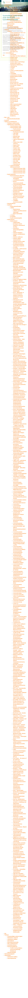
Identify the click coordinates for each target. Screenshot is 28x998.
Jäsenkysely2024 (11, 952)
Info (5, 933)
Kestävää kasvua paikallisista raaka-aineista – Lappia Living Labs (19, 424)
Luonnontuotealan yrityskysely (15, 28)
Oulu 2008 (15, 161)
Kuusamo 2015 (17, 150)
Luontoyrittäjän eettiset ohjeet (14, 936)
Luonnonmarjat (14, 9)
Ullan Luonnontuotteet (15, 104)
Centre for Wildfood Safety (19, 279)
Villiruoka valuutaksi (18, 873)
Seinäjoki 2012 (16, 155)
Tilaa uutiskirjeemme (12, 943)
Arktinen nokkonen (18, 237)
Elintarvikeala (10, 19)
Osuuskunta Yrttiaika (15, 85)
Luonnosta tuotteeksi (18, 600)
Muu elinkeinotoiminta (12, 26)
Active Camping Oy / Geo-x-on (17, 32)
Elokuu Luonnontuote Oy (16, 37)
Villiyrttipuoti (13, 108)
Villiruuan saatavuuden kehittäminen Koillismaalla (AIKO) (19, 876)
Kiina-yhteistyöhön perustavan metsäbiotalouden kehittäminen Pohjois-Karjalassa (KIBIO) (18, 445)
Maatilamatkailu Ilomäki (16, 76)
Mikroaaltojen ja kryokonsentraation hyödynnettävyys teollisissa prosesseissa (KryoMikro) (19, 683)
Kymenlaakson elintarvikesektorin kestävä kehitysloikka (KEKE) (20, 452)
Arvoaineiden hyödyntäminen (14, 22)
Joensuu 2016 (16, 149)
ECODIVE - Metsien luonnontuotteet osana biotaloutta (18, 282)
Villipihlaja (12, 107)
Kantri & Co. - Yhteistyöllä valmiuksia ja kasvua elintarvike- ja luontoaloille (19, 373)
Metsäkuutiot (16, 191)
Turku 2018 (16, 146)
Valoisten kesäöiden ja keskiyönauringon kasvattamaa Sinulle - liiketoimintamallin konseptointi (18, 847)
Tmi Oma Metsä (14, 101)
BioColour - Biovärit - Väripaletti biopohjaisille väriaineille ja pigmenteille (19, 268)
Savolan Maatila (14, 96)
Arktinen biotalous (17, 232)
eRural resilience (17, 308)
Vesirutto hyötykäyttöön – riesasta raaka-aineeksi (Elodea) (19, 866)
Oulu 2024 (15, 134)
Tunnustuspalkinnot (12, 946)
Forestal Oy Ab (14, 41)
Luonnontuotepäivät (15, 130)
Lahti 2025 (15, 133)
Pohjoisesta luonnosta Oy (16, 88)
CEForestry (16, 278)
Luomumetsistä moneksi (19, 491)
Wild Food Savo (17, 895)
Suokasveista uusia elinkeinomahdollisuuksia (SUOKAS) (19, 814)
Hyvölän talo (13, 50)
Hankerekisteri (10, 219)
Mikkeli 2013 (16, 153)
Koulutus (6, 120)
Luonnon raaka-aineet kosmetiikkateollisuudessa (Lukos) (19, 497)
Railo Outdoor (13, 91)
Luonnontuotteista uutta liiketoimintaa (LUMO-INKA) (19, 582)
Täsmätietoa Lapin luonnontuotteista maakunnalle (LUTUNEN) (19, 831)
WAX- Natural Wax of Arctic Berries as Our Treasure (18, 893)
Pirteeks (12, 86)
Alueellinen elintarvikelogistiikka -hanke (18, 230)
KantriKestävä (16, 387)
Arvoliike (15, 247)
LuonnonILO (16, 504)
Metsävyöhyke (13, 79)
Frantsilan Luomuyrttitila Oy (17, 42)
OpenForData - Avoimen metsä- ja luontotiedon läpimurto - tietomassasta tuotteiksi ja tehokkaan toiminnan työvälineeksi (19, 727)
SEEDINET (15, 777)
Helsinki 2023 (16, 136)
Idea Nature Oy (14, 51)
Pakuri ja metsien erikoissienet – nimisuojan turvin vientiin (19, 736)
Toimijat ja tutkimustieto (13, 123)
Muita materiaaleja (17, 213)
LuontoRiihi (13, 73)
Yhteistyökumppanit (9, 953)
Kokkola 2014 (16, 152)
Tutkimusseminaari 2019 (19, 169)
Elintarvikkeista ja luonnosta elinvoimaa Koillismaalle (18, 290)
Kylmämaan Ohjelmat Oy (16, 64)
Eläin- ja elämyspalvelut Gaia (17, 38)
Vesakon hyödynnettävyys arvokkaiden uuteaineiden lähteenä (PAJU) (19, 862)
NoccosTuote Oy (14, 82)
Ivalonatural (13, 54)
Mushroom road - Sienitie (19, 713)
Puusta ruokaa (16, 761)
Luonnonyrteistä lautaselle (19, 591)
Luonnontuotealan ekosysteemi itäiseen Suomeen (18, 520)
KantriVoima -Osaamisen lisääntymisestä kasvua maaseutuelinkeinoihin (19, 396)
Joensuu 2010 (16, 158)
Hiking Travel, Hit (14, 44)
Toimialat (6, 6)
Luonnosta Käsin (17, 593)
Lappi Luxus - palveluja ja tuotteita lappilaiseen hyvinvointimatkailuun (19, 462)
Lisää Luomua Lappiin (18, 470)
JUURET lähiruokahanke (19, 361)
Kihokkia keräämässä (18, 190)
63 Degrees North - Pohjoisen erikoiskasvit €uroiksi (19, 225)
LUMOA (12, 207)
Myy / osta (6, 117)
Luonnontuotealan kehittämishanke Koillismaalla (17, 930)
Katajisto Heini (13, 57)
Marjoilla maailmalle (18, 664)
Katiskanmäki (13, 58)
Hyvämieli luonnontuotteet (16, 48)
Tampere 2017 (16, 148)
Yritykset (6, 29)
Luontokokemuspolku (18, 180)
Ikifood (12, 53)
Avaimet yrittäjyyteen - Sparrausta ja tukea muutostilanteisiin (18, 255)
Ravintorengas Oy (14, 92)
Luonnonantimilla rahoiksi (19, 499)
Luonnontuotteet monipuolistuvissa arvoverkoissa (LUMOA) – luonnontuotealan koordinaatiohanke (19, 549)
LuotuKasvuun (16, 622)
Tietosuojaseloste (11, 958)
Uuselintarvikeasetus (15, 21)
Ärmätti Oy (13, 115)
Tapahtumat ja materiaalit (13, 124)
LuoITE (12, 69)
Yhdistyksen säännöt (12, 937)
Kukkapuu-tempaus (18, 193)
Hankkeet (9, 204)
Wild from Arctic (14, 113)
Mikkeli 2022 (16, 137)
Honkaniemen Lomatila (16, 45)
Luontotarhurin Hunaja (15, 75)
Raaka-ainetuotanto (12, 7)
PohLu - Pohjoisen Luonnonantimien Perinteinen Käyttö (17, 926)
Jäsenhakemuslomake (12, 942)
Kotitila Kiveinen (14, 60)
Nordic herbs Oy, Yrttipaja (16, 83)
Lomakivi (12, 67)
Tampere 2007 (16, 162)
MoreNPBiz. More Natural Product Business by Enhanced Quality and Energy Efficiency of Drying (19, 702)
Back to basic (16, 257)
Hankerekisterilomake (15, 206)
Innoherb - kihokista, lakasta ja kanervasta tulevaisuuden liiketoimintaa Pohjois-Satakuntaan (18, 349)
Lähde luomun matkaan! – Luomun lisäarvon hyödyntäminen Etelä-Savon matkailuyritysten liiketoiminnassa (19, 626)
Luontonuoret (16, 615)
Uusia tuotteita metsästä (19, 842)
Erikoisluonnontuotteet (16, 13)
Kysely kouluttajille (15, 18)
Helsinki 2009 (16, 159)
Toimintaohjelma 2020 (15, 127)
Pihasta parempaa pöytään (19, 748)
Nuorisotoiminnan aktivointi (17, 175)
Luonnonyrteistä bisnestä (19, 590)
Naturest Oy (13, 80)
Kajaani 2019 (16, 145)
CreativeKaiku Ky (14, 35)
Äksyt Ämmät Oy (14, 114)
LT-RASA (12, 215)
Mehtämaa (12, 77)
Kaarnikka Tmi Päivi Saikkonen (18, 56)
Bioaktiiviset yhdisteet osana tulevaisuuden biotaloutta (18, 263)
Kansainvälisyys (11, 203)
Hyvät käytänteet (11, 174)
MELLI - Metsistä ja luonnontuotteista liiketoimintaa (18, 668)
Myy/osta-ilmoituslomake (13, 118)
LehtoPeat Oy (13, 66)
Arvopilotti (12, 216)
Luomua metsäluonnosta (19, 486)
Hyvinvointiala (10, 23)
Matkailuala (10, 25)
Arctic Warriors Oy (14, 34)
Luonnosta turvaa (17, 602)
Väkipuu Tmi (13, 111)
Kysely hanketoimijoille (16, 218)
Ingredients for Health (18, 345)
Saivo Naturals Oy (14, 94)
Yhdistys (6, 934)
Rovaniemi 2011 (17, 156)
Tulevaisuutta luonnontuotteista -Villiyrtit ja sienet (19, 827)
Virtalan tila (13, 110)
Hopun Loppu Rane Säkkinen (17, 47)
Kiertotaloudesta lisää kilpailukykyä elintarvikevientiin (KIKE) (19, 428)
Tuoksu (12, 102)
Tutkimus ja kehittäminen (10, 121)
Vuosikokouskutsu (12, 945)
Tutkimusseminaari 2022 (19, 168)
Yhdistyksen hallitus (12, 939)
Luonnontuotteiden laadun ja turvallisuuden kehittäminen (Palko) (19, 561)
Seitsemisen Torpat (15, 98)
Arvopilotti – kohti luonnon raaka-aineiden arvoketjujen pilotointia (19, 250)
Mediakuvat (13, 951)
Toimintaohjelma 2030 (15, 126)
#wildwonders (16, 222)
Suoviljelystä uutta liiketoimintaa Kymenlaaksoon (17, 916)
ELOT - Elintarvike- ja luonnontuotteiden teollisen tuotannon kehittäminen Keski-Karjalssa (18, 295)
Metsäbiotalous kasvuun (19, 676)
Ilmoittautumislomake (18, 131)
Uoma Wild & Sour (14, 105)
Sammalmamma (14, 95)
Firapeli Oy (13, 39)
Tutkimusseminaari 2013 (19, 172)
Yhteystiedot (7, 955)
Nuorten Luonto (17, 723)
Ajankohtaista (7, 5)
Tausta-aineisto (17, 129)
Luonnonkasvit (14, 12)
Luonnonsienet (14, 10)
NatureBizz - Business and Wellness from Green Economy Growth (19, 720)
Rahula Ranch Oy (14, 89)
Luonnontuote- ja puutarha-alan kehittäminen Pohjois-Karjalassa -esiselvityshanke (18, 514)
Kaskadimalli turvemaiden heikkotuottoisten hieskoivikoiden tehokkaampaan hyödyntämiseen (19, 402)
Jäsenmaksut (10, 940)
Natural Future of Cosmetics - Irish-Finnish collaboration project (19, 716)
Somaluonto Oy (14, 99)
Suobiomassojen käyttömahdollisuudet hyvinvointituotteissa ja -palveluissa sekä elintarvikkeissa (19, 807)
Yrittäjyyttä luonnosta (18, 902)
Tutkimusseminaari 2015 (19, 171)
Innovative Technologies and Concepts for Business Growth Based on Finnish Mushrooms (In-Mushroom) (20, 356)
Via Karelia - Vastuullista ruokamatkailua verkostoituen (19, 871)
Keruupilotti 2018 (17, 421)
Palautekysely (16, 164)
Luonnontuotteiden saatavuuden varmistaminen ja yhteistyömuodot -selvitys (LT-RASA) (19, 566)
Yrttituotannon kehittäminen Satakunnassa (16, 906)
